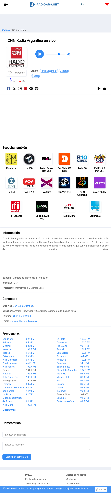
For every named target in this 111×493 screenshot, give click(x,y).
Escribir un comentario (16, 456)
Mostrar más (8, 410)
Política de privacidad (36, 479)
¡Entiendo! (101, 489)
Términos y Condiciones (37, 483)
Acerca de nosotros (76, 475)
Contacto (71, 479)
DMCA (28, 475)
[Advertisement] (55, 21)
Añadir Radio (72, 483)
